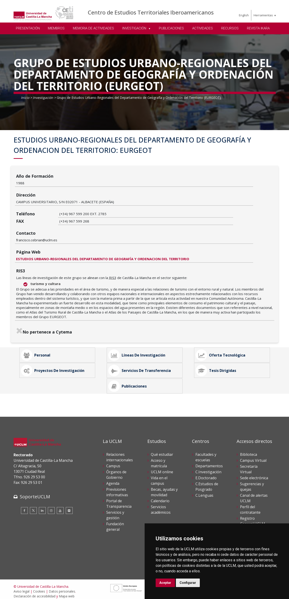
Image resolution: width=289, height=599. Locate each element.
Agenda (112, 479)
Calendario (160, 496)
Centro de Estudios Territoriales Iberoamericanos (151, 12)
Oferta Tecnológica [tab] (224, 325)
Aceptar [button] (165, 583)
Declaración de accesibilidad (34, 592)
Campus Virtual (253, 456)
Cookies (39, 587)
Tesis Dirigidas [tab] (219, 351)
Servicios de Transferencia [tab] (143, 351)
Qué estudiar (162, 450)
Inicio (25, 97)
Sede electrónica (254, 473)
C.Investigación (208, 467)
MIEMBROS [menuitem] (56, 28)
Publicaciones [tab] (131, 376)
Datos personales (62, 587)
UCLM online (162, 467)
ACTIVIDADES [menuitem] (202, 28)
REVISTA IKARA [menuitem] (258, 28)
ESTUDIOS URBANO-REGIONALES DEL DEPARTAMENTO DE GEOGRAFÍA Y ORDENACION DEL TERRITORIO (145, 224)
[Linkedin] (42, 506)
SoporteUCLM (35, 492)
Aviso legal (21, 587)
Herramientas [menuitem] (263, 15)
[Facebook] (24, 506)
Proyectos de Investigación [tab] (56, 351)
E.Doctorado (206, 473)
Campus (113, 461)
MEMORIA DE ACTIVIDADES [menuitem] (93, 28)
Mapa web (66, 592)
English (244, 15)
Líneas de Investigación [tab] (141, 325)
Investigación (43, 97)
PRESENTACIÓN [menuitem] (28, 28)
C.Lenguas (204, 491)
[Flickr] (69, 506)
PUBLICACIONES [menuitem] (171, 28)
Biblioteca (248, 450)
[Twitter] (33, 506)
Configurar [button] (188, 583)
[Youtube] (60, 506)
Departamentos (209, 461)
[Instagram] (51, 506)
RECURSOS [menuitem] (230, 28)
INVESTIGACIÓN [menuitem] (134, 28)
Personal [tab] (39, 325)
